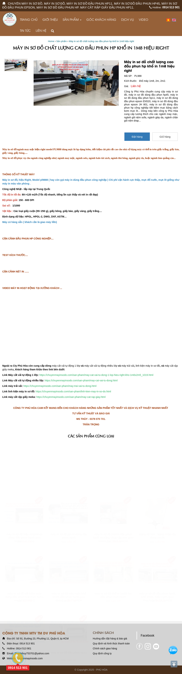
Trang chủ (29, 19)
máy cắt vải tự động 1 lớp (66, 365)
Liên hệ (41, 30)
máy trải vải (127, 365)
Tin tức (25, 30)
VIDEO (143, 19)
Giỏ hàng (165, 136)
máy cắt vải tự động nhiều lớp (100, 365)
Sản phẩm (72, 19)
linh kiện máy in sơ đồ (148, 365)
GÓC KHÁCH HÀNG (101, 19)
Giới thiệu (50, 19)
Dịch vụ (127, 19)
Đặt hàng (137, 136)
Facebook (147, 635)
